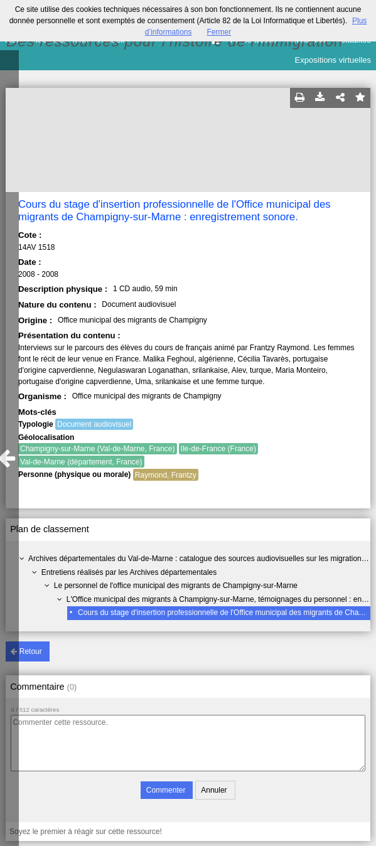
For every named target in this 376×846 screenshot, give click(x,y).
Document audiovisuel (94, 424)
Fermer (219, 32)
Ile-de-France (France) (218, 448)
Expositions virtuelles (333, 60)
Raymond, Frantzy (165, 475)
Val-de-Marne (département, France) (81, 462)
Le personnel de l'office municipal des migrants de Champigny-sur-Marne (176, 585)
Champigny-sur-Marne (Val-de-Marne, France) (97, 448)
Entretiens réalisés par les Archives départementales (129, 572)
